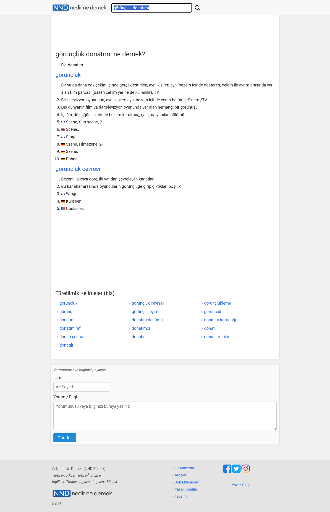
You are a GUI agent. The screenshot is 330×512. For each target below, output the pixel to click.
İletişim (181, 496)
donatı (210, 328)
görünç (65, 311)
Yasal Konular (186, 489)
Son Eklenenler (187, 482)
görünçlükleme (217, 303)
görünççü (212, 311)
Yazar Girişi (241, 485)
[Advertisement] (165, 31)
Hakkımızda (184, 468)
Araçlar (180, 475)
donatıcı (139, 336)
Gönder (65, 437)
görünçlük (68, 75)
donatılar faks (216, 336)
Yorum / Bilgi (65, 396)
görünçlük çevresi (77, 169)
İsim (57, 377)
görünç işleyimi (145, 311)
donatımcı (141, 328)
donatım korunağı (220, 319)
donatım (66, 319)
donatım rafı (70, 328)
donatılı (66, 345)
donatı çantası (72, 336)
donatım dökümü (147, 319)
